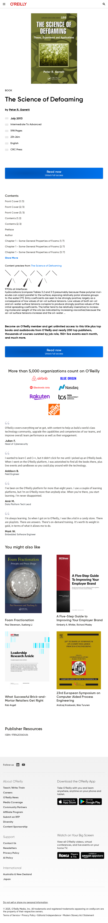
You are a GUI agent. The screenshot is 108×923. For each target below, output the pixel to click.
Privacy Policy (11, 853)
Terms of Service (11, 915)
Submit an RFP (11, 817)
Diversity (8, 821)
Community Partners (15, 807)
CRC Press (16, 149)
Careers (7, 792)
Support (9, 837)
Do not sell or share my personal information (25, 902)
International (12, 868)
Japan (7, 879)
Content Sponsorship (15, 826)
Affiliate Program (13, 812)
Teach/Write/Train (14, 787)
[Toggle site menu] (4, 4)
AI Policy (8, 857)
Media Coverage (13, 802)
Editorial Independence (49, 915)
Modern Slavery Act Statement (78, 915)
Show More (11, 258)
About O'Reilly (13, 781)
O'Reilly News (10, 797)
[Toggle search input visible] (104, 4)
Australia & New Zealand (17, 874)
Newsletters (10, 848)
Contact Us (9, 843)
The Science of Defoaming (46, 265)
